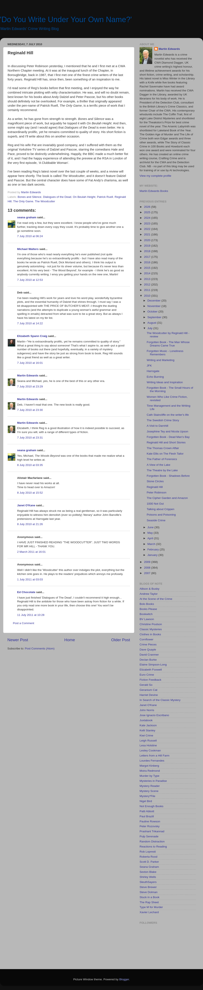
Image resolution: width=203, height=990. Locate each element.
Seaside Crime (156, 520)
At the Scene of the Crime (156, 598)
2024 (147, 217)
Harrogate (153, 371)
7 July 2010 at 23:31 (30, 437)
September (154, 317)
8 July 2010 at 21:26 (30, 524)
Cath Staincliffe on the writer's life (168, 414)
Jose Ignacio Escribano (154, 715)
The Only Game (23, 201)
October (152, 311)
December (154, 300)
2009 (147, 562)
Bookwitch (146, 614)
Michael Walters (28, 249)
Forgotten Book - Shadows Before (168, 475)
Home (69, 640)
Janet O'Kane (26, 505)
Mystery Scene (149, 791)
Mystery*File (147, 796)
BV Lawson (147, 619)
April (150, 538)
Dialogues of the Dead (57, 196)
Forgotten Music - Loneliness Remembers (165, 352)
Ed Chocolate (26, 592)
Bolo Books (147, 604)
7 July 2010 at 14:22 (30, 323)
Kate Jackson (148, 725)
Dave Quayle (148, 649)
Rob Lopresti (148, 851)
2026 (147, 206)
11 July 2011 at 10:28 (30, 615)
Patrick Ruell (105, 196)
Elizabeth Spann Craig (32, 336)
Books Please (148, 609)
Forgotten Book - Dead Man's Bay (168, 437)
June (150, 527)
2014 (147, 273)
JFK (149, 365)
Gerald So (146, 684)
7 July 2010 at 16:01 (30, 362)
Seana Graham (149, 866)
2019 (147, 245)
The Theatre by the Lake (162, 470)
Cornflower (146, 639)
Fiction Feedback (150, 679)
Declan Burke (148, 659)
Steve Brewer (148, 887)
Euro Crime (147, 674)
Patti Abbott (147, 811)
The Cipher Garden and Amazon (167, 498)
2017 (147, 256)
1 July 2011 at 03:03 (30, 579)
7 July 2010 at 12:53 (30, 279)
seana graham (26, 217)
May (150, 532)
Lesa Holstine (148, 745)
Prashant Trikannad (152, 831)
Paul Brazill (147, 816)
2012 (147, 284)
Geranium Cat (148, 689)
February (153, 549)
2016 (147, 262)
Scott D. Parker (149, 861)
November (154, 306)
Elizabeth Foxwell (151, 669)
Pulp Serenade (149, 836)
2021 (147, 234)
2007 (147, 573)
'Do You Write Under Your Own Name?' (66, 19)
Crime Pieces (148, 644)
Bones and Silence (29, 196)
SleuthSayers (148, 882)
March (151, 544)
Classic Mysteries (151, 629)
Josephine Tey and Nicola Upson (167, 431)
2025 (147, 212)
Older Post (120, 640)
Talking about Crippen (160, 509)
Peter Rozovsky (150, 826)
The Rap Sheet (149, 902)
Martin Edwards (27, 375)
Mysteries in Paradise (153, 780)
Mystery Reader (150, 786)
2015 (147, 267)
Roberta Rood (148, 856)
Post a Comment (23, 623)
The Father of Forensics (162, 459)
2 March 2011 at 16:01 (31, 551)
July (150, 328)
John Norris (147, 710)
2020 (147, 240)
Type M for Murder (151, 907)
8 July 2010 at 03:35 (30, 465)
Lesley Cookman (150, 750)
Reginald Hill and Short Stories (166, 442)
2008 (147, 567)
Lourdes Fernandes (152, 760)
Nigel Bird (146, 801)
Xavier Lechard (149, 912)
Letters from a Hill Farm (154, 755)
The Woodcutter (45, 201)
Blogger (124, 979)
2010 (147, 295)
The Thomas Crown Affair (163, 448)
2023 (147, 223)
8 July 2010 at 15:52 (30, 492)
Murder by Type (149, 775)
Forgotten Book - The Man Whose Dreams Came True (168, 344)
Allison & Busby (149, 588)
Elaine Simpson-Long (153, 664)
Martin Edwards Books (154, 191)
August (152, 322)
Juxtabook (146, 720)
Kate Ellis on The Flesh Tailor (165, 453)
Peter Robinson (156, 492)
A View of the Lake (158, 464)
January (152, 555)
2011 (147, 290)
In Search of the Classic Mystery (160, 700)
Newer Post (17, 640)
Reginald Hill (155, 487)
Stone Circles (155, 481)
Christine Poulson (151, 624)
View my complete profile (155, 175)
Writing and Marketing (160, 360)
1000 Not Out (155, 503)
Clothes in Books (150, 634)
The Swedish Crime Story (163, 420)
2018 (147, 251)
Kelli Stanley (147, 730)
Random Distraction (152, 841)
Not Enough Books (151, 806)
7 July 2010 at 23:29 (30, 386)
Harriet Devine (149, 695)
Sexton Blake (148, 871)
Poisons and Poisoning (161, 514)
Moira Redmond (150, 770)
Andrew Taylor (149, 593)
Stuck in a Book (149, 897)
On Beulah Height (84, 196)
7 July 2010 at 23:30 (30, 409)
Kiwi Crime (146, 735)
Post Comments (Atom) (40, 648)
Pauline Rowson (150, 821)
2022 (147, 229)
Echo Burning (155, 376)
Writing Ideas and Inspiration (165, 382)
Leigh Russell (148, 740)
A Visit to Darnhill (157, 425)
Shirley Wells (148, 877)
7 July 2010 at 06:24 (30, 236)
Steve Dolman (149, 892)
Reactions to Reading (153, 846)
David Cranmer (149, 654)
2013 (147, 279)
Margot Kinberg (149, 765)
